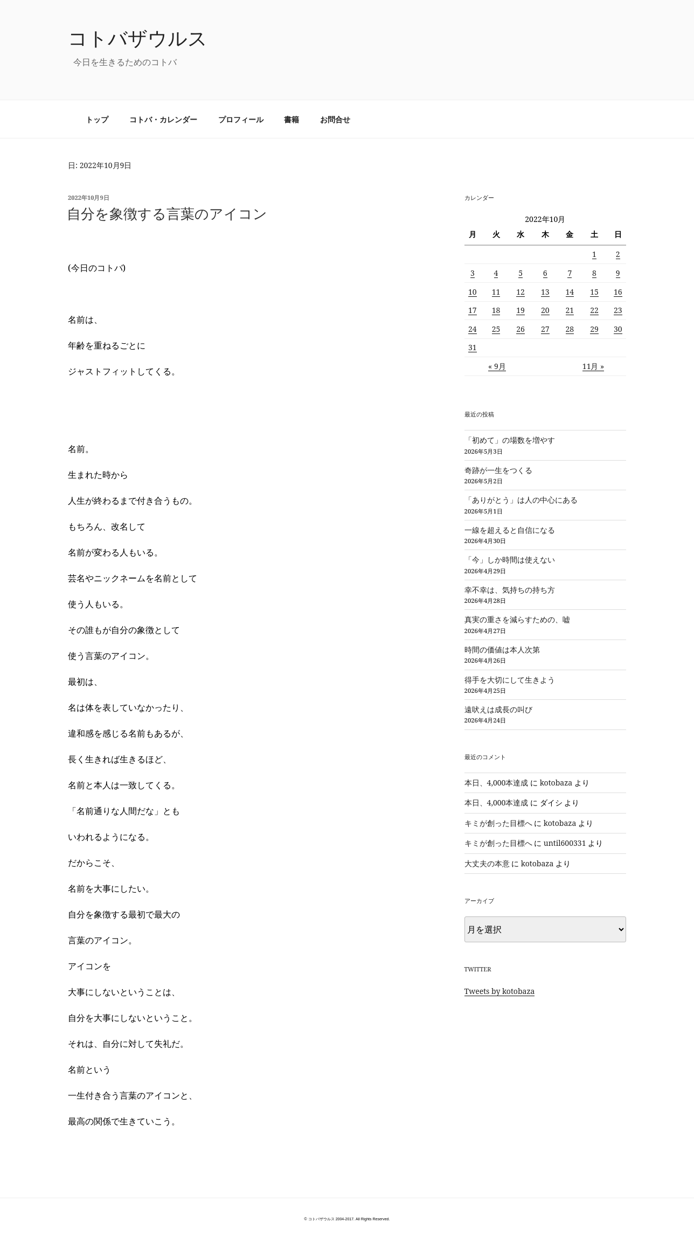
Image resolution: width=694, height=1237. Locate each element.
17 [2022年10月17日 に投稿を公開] (472, 310)
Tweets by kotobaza (499, 991)
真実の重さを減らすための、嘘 (517, 619)
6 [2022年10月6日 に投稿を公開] (545, 273)
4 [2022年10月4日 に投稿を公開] (496, 273)
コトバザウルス (137, 38)
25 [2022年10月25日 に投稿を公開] (496, 329)
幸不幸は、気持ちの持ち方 (509, 590)
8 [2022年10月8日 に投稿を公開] (594, 273)
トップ (97, 119)
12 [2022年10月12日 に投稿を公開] (520, 292)
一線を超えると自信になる (509, 530)
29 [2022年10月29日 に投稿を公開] (594, 329)
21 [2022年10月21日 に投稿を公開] (570, 310)
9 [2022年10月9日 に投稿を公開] (618, 273)
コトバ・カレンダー (163, 119)
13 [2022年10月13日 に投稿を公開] (545, 292)
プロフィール (240, 119)
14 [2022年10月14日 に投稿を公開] (570, 292)
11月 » (593, 366)
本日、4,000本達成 (496, 782)
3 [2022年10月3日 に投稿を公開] (472, 273)
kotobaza (556, 782)
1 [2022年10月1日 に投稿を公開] (594, 254)
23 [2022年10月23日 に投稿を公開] (618, 310)
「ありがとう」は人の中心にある (521, 500)
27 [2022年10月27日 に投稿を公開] (545, 329)
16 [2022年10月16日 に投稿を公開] (618, 292)
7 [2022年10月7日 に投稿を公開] (569, 273)
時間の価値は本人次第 (502, 649)
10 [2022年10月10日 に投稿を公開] (472, 292)
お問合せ (335, 119)
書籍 (291, 119)
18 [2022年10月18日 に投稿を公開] (496, 310)
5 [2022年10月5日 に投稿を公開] (520, 273)
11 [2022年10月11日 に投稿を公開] (496, 292)
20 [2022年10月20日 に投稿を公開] (545, 310)
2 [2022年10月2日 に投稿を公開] (618, 254)
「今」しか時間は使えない (509, 559)
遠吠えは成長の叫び (498, 709)
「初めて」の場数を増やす (509, 440)
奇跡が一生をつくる (498, 470)
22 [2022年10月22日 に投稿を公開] (594, 310)
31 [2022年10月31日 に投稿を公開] (472, 347)
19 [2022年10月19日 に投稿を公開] (520, 310)
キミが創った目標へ (498, 823)
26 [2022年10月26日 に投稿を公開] (520, 329)
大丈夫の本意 (487, 863)
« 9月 (497, 366)
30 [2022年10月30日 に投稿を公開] (618, 329)
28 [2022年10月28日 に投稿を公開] (570, 329)
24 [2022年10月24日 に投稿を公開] (472, 329)
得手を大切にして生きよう (509, 680)
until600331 (565, 843)
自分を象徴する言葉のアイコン (167, 213)
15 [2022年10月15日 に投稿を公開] (594, 292)
